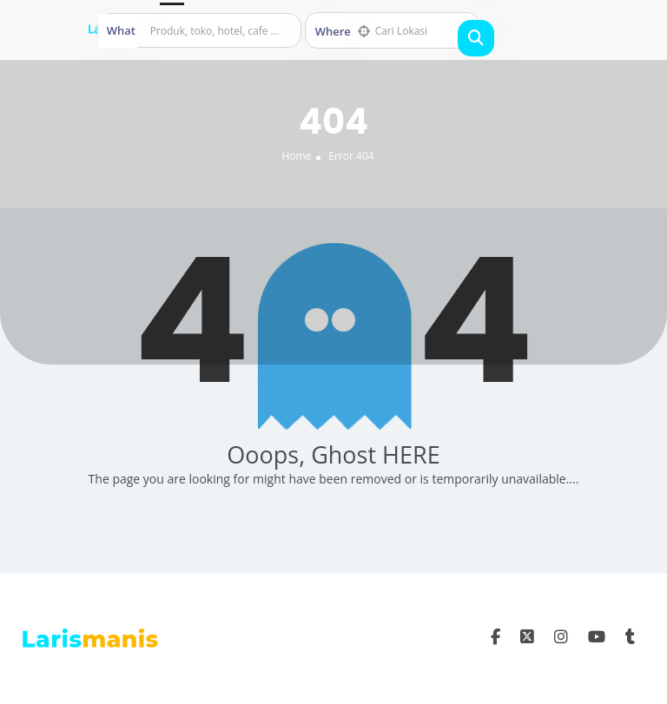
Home (296, 155)
